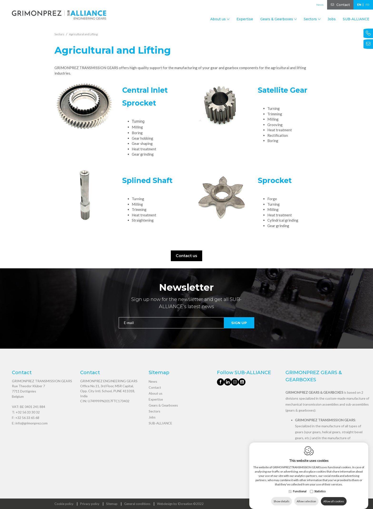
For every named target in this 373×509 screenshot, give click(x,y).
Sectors (154, 411)
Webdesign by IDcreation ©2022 (180, 504)
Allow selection (306, 496)
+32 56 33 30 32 (28, 412)
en (359, 4)
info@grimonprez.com (31, 423)
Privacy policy (89, 504)
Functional (299, 486)
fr (367, 4)
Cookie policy (64, 504)
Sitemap (112, 504)
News (320, 4)
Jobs (332, 19)
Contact (343, 5)
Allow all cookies (333, 496)
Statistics (320, 486)
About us (155, 393)
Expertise (244, 19)
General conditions (137, 504)
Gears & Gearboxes (163, 405)
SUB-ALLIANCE (356, 19)
